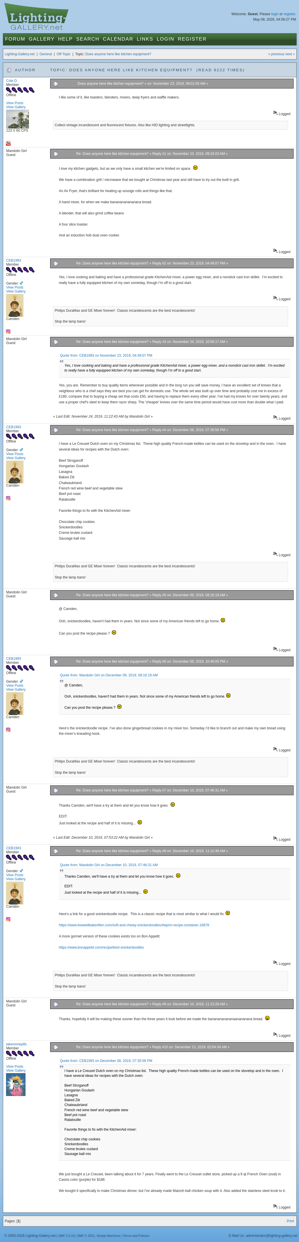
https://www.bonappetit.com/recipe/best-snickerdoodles (101, 947)
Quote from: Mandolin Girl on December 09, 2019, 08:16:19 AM (109, 675)
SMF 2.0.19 (66, 1235)
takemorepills (16, 1044)
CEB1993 (13, 260)
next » (290, 54)
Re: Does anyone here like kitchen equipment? (112, 154)
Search (87, 39)
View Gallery (16, 107)
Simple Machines (108, 1235)
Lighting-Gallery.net (20, 54)
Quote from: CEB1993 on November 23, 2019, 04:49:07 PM (106, 356)
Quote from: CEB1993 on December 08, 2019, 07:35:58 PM (106, 1061)
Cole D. (12, 81)
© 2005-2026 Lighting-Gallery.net (29, 1236)
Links (145, 39)
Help (65, 39)
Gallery (41, 39)
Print (290, 1221)
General (46, 54)
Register (192, 39)
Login (165, 39)
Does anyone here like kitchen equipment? (118, 54)
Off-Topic (64, 54)
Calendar (118, 39)
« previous (276, 54)
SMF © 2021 (86, 1235)
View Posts (14, 103)
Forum (15, 39)
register (289, 14)
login (275, 14)
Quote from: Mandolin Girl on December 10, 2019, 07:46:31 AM (109, 865)
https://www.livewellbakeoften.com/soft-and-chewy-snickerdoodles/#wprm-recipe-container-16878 (134, 925)
